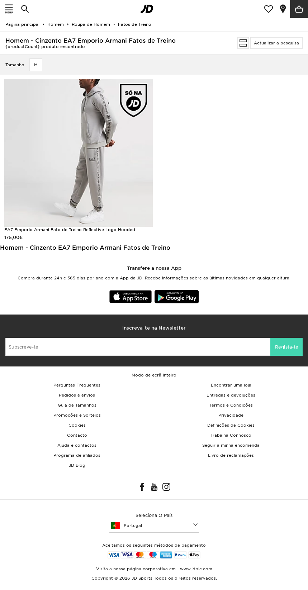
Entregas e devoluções (231, 395)
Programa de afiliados (76, 455)
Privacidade (230, 415)
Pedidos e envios (77, 395)
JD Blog (77, 465)
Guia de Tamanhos (77, 405)
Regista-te (286, 347)
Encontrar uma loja (231, 385)
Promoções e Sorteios (77, 415)
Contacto (77, 435)
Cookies (77, 425)
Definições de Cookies (231, 425)
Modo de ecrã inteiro (154, 375)
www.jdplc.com (195, 568)
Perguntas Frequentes (76, 385)
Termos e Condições (231, 405)
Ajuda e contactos (76, 445)
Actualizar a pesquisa (276, 42)
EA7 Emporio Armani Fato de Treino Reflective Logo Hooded (69, 229)
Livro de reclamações (231, 455)
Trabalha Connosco (230, 435)
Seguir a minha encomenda (231, 445)
